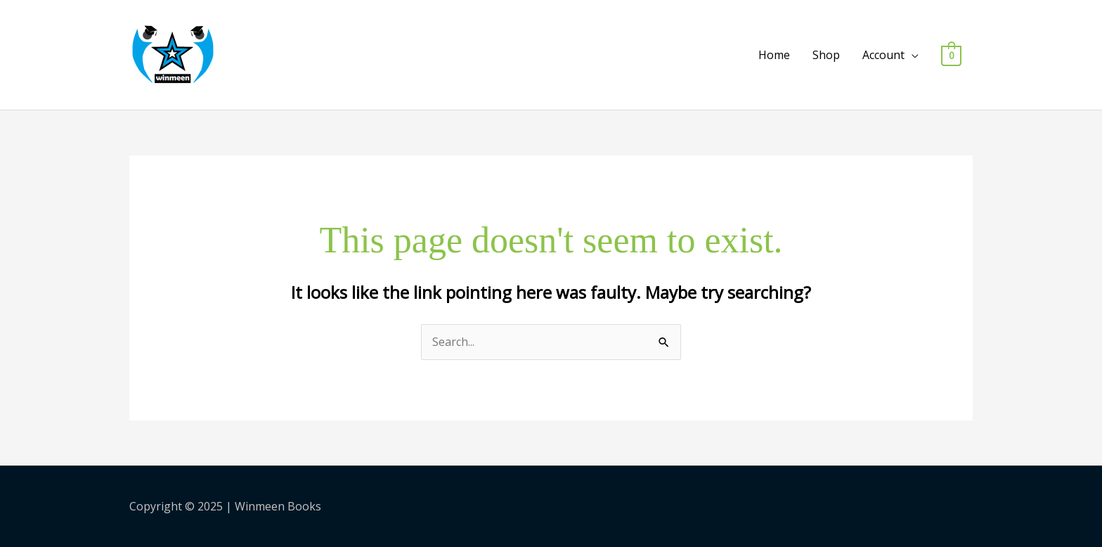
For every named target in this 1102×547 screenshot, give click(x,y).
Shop (826, 55)
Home (774, 55)
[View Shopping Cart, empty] (951, 55)
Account (883, 55)
